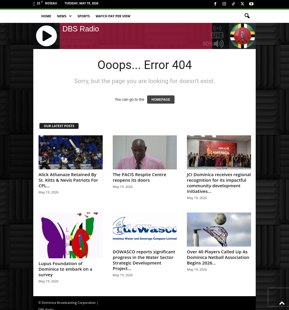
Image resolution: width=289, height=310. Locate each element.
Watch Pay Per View (113, 16)
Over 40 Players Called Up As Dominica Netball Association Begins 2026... (218, 257)
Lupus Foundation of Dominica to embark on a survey (65, 268)
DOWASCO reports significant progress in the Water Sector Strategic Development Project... (144, 260)
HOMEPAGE (161, 99)
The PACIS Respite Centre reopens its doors (139, 177)
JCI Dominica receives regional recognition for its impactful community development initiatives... (219, 182)
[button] (246, 16)
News (64, 16)
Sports (84, 16)
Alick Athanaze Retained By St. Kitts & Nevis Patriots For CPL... (68, 179)
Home (46, 16)
